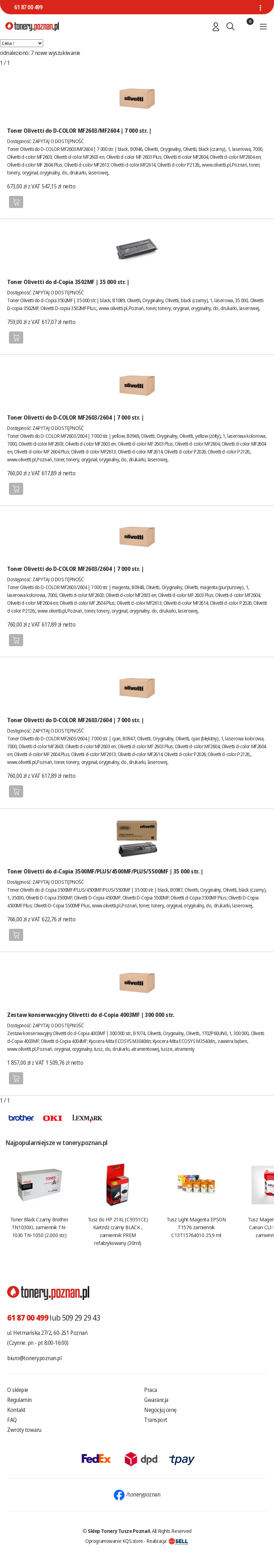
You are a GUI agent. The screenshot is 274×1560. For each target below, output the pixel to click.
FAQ (12, 1420)
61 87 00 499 (28, 7)
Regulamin (19, 1400)
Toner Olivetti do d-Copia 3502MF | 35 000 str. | (68, 282)
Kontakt (16, 1410)
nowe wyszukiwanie (57, 53)
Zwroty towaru (24, 1430)
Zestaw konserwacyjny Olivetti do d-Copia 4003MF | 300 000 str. (90, 1015)
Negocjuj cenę (160, 1410)
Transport (155, 1420)
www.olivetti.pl (216, 164)
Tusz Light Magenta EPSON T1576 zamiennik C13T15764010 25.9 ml (196, 1227)
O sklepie (17, 1390)
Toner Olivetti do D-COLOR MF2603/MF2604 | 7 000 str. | (79, 131)
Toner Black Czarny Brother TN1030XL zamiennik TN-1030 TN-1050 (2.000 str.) (39, 1227)
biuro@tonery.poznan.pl (34, 1358)
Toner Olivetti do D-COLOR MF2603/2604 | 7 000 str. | (75, 417)
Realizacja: (167, 1540)
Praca (150, 1390)
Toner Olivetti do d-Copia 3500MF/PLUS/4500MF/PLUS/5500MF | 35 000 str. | (105, 871)
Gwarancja (156, 1400)
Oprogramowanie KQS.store (114, 1540)
